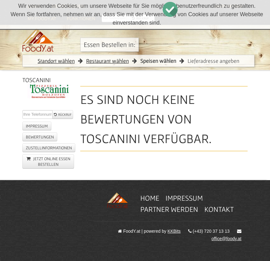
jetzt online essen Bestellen (48, 161)
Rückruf (63, 114)
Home (149, 198)
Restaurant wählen (107, 61)
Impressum (37, 126)
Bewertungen (40, 136)
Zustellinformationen (49, 147)
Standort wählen (56, 61)
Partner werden (169, 209)
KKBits (174, 231)
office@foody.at (226, 238)
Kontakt (219, 209)
